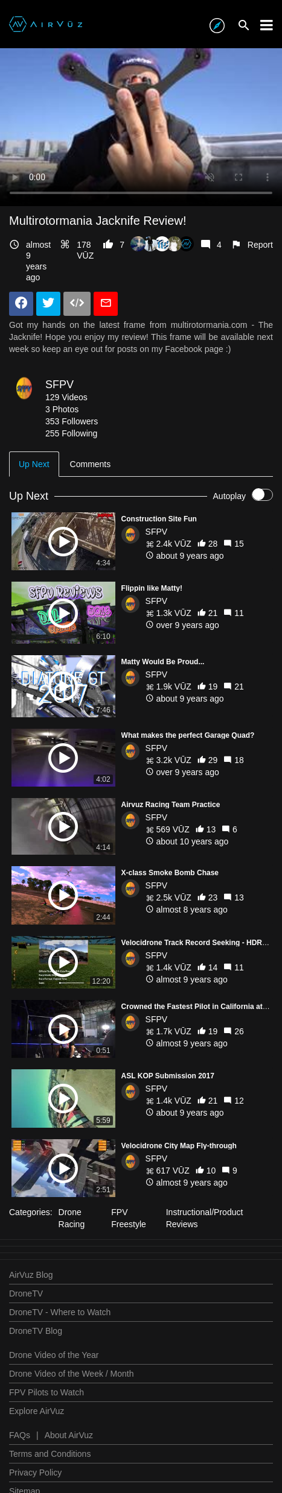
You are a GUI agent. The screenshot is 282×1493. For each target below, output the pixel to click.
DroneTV (26, 1293)
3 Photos (62, 409)
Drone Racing (72, 1218)
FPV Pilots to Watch (46, 1392)
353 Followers (71, 421)
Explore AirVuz (36, 1411)
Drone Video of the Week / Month (71, 1373)
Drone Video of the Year (53, 1355)
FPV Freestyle (128, 1218)
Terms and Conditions (50, 1454)
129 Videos (66, 397)
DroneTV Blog (35, 1331)
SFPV (59, 385)
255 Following (71, 433)
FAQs (19, 1435)
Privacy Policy (35, 1472)
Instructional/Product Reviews (204, 1218)
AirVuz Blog (31, 1275)
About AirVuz (69, 1435)
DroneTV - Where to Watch (60, 1312)
